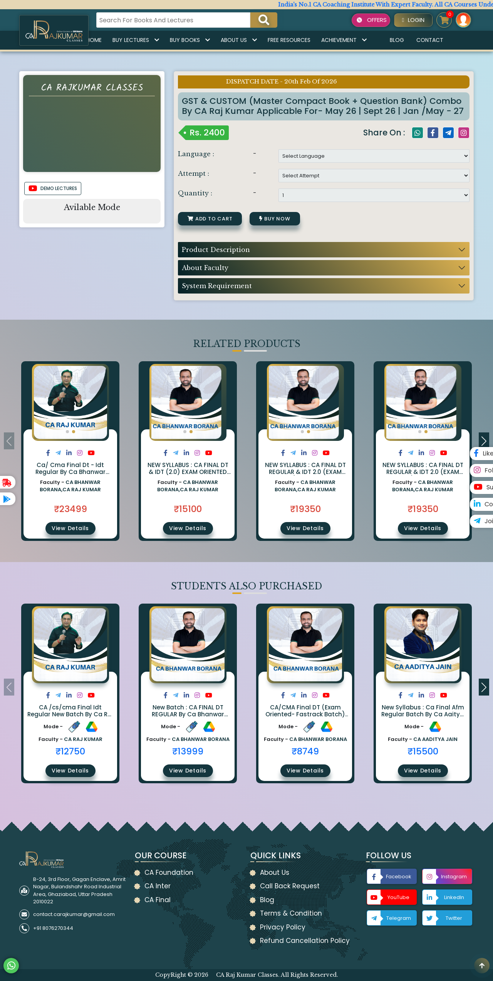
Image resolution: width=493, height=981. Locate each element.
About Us (239, 40)
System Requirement (217, 286)
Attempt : (193, 173)
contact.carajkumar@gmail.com (74, 914)
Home (94, 40)
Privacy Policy (282, 927)
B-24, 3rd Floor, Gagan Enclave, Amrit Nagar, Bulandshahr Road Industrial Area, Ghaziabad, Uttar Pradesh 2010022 (79, 891)
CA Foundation (168, 872)
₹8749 (305, 751)
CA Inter (157, 886)
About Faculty (205, 268)
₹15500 (422, 751)
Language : (196, 154)
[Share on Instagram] (79, 453)
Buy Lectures (135, 40)
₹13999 (187, 751)
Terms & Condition (291, 913)
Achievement (344, 40)
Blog (397, 40)
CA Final (157, 899)
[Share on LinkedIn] (69, 453)
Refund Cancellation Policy (305, 940)
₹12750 (70, 751)
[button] (67, 431)
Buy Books (190, 40)
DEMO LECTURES (53, 188)
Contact (429, 40)
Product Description (216, 250)
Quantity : (195, 193)
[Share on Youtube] (91, 453)
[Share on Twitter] (58, 453)
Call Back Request (290, 886)
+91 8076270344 (53, 928)
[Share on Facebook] (48, 453)
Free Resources (289, 40)
